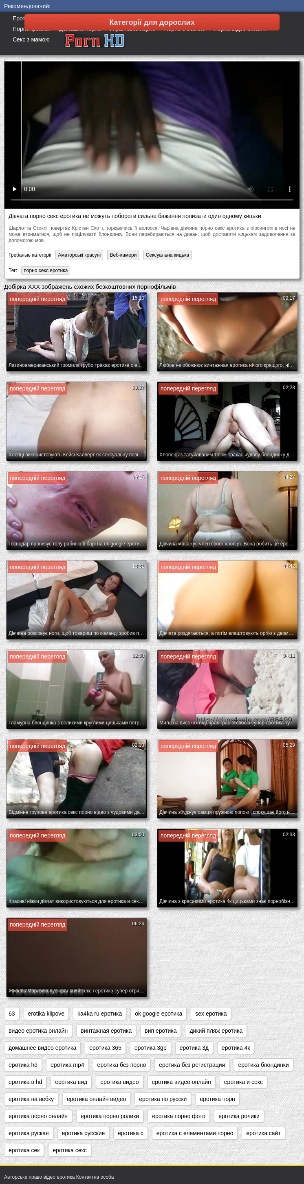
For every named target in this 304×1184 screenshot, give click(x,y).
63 (12, 1013)
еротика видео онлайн (181, 1082)
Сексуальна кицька (167, 255)
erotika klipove (46, 1013)
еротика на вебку (31, 1099)
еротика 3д (194, 1047)
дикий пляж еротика (215, 1030)
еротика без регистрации (192, 1065)
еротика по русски (163, 1099)
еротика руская (29, 1133)
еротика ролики (239, 1116)
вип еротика (160, 1030)
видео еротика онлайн (38, 1030)
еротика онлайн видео (96, 1099)
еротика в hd (25, 1082)
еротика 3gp (150, 1047)
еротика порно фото (178, 1116)
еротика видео (119, 1082)
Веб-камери (123, 255)
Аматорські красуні (79, 255)
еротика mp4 (67, 1065)
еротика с (130, 1133)
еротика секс (69, 1150)
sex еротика (211, 1013)
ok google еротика (158, 1013)
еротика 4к (236, 1047)
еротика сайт (263, 1133)
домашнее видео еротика (42, 1047)
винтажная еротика (106, 1030)
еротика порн (217, 1099)
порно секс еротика (46, 270)
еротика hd (23, 1065)
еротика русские (83, 1133)
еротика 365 (105, 1047)
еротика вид (71, 1082)
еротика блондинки (263, 1065)
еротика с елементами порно (195, 1133)
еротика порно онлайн (38, 1116)
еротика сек (24, 1150)
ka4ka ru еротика (99, 1013)
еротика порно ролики (110, 1116)
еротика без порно (121, 1065)
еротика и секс (243, 1082)
